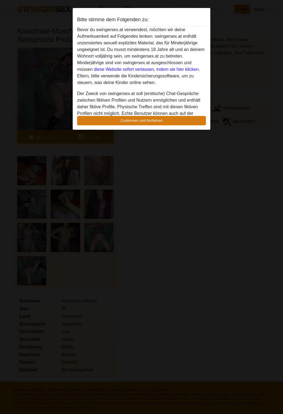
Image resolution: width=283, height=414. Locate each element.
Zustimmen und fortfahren (141, 120)
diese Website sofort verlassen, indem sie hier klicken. (147, 69)
